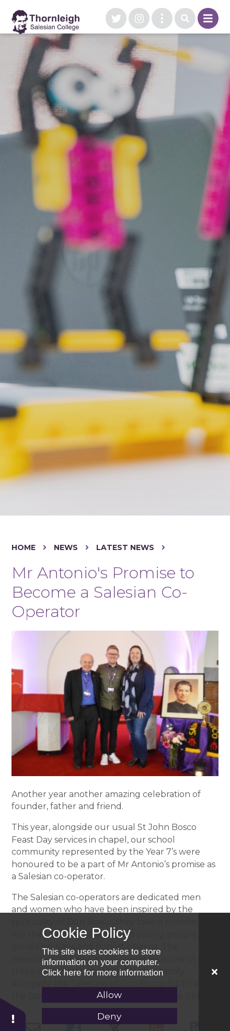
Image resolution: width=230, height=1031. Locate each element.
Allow (109, 995)
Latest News (125, 547)
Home (24, 547)
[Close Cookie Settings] (214, 972)
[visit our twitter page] (116, 18)
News (66, 547)
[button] (13, 1014)
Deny (109, 1016)
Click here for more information (102, 973)
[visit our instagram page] (139, 18)
